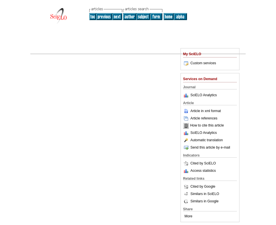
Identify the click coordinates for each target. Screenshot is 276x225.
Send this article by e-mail (206, 147)
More (188, 216)
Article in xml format (202, 111)
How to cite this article (207, 126)
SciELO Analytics (203, 95)
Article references (200, 118)
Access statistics (203, 171)
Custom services (199, 63)
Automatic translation (203, 140)
